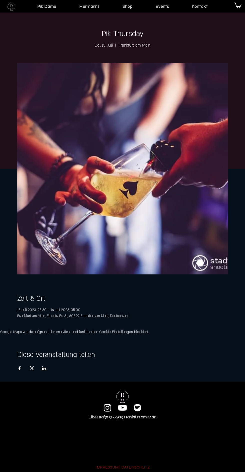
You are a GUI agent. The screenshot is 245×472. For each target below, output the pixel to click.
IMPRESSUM (107, 467)
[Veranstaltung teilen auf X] (32, 368)
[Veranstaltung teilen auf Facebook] (19, 368)
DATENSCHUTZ (135, 467)
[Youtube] (123, 408)
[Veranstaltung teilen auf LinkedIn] (44, 368)
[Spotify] (137, 408)
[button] (238, 5)
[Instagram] (107, 408)
